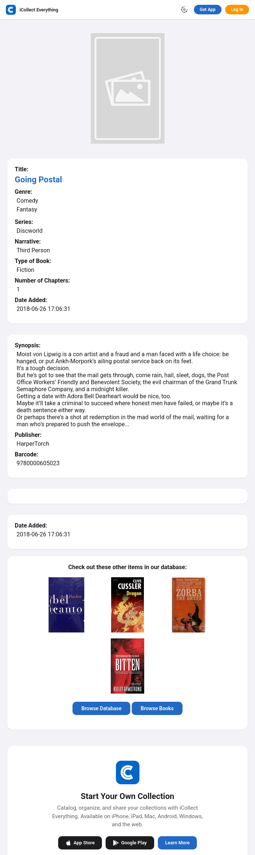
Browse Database (101, 708)
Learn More (177, 842)
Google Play (130, 842)
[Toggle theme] (184, 9)
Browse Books (157, 708)
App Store (80, 842)
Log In (237, 9)
